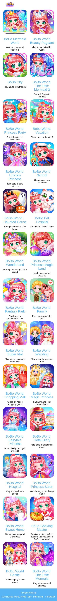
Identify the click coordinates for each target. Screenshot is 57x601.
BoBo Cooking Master (42, 528)
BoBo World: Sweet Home (15, 528)
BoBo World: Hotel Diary (42, 438)
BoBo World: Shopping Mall (15, 395)
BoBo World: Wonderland (15, 263)
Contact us (50, 597)
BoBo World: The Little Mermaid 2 (42, 85)
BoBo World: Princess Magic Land (42, 264)
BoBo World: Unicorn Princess (15, 175)
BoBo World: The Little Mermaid (42, 575)
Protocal (32, 593)
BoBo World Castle (15, 573)
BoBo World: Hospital (15, 485)
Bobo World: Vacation (42, 130)
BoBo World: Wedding (42, 352)
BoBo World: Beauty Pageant (42, 41)
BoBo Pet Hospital (42, 220)
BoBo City (15, 82)
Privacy (24, 593)
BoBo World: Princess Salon (42, 485)
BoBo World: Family (42, 309)
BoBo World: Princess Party (15, 130)
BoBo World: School (42, 173)
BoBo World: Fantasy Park (15, 309)
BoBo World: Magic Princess (42, 395)
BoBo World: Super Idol (15, 352)
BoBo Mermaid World (15, 41)
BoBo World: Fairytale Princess (15, 440)
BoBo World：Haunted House (15, 220)
